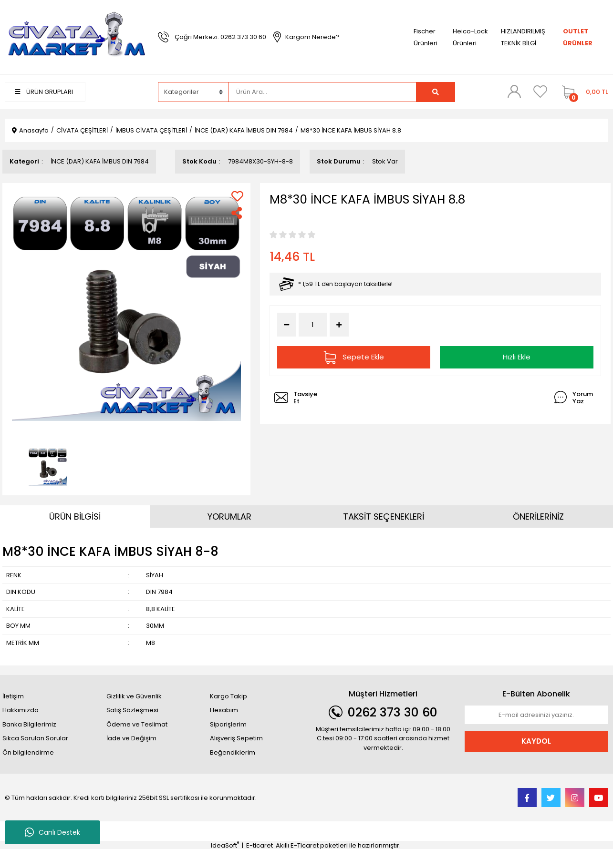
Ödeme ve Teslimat (136, 724)
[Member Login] (514, 91)
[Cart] (582, 92)
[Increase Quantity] (339, 325)
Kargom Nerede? (312, 36)
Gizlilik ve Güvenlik (134, 696)
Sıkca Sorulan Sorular (35, 738)
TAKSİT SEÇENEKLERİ (383, 516)
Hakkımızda (20, 710)
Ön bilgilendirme (28, 752)
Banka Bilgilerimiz (29, 724)
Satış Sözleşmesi (132, 710)
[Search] (322, 92)
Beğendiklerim (232, 752)
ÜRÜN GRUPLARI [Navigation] (44, 91)
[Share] (237, 213)
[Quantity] (313, 325)
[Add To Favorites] (237, 196)
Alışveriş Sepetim (236, 738)
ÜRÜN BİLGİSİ (75, 516)
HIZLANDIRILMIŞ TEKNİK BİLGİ (523, 37)
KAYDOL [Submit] (536, 741)
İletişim (13, 696)
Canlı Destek (52, 832)
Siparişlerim (228, 724)
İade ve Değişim (131, 738)
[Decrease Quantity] (286, 325)
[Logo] (76, 36)
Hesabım (224, 710)
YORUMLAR (229, 516)
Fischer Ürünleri (425, 37)
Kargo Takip (228, 696)
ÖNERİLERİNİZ (538, 516)
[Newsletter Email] (536, 715)
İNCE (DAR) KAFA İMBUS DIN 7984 (100, 161)
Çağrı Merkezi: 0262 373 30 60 (220, 36)
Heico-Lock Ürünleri (470, 37)
